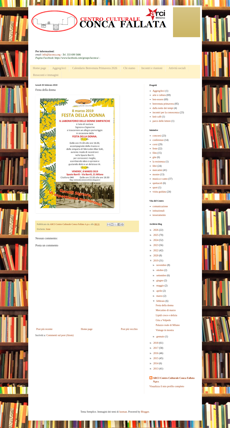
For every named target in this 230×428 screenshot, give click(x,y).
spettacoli (157, 183)
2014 (156, 363)
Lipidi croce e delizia (166, 315)
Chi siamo (129, 68)
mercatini (157, 170)
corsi (155, 144)
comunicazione (160, 206)
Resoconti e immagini (45, 74)
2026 (156, 230)
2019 (156, 260)
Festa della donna (164, 305)
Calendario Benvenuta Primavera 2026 (94, 68)
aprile (159, 291)
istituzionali (158, 210)
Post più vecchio (129, 329)
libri (155, 166)
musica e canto (160, 178)
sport (155, 187)
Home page (39, 68)
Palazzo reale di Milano (168, 325)
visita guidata (159, 191)
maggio (160, 285)
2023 (156, 245)
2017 (156, 348)
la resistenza (159, 161)
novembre (161, 265)
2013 (156, 368)
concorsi (157, 135)
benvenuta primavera (163, 103)
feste (48, 229)
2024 (156, 240)
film (155, 153)
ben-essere (158, 99)
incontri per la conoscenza (166, 112)
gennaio (160, 336)
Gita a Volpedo (163, 320)
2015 (156, 358)
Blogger (145, 411)
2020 (156, 255)
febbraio (160, 301)
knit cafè (157, 116)
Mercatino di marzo (166, 310)
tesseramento (159, 215)
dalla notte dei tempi (163, 108)
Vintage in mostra (165, 330)
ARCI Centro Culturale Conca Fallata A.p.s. (174, 380)
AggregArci (59, 68)
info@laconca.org (51, 54)
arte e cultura (159, 95)
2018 (156, 343)
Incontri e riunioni (151, 68)
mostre (156, 174)
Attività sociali (177, 68)
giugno (160, 280)
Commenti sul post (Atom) (60, 335)
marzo (159, 296)
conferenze (158, 140)
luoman (123, 411)
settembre (161, 275)
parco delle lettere (162, 121)
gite (154, 157)
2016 (156, 353)
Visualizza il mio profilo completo (166, 386)
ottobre (160, 270)
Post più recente (44, 329)
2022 (156, 250)
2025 (156, 235)
